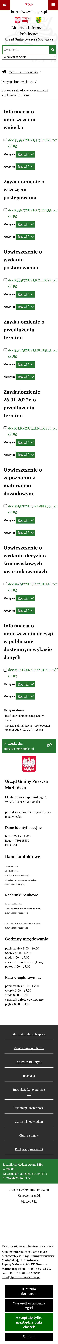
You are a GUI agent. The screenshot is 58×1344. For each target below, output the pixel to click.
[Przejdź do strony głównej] (29, 30)
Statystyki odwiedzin (29, 1122)
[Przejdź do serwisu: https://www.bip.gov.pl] (29, 7)
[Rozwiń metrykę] (25, 154)
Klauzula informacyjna (29, 1291)
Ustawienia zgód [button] (29, 1195)
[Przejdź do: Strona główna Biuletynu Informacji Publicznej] (4, 72)
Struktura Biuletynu (29, 1062)
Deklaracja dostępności (29, 1108)
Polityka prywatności (29, 1149)
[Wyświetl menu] (53, 5)
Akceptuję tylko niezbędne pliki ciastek (29, 1322)
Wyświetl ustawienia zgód (29, 1305)
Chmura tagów (29, 1135)
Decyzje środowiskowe (18, 82)
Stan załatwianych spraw (29, 1034)
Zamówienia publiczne (29, 1048)
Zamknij (29, 1336)
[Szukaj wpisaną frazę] (53, 49)
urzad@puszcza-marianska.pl (21, 1277)
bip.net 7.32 (29, 1201)
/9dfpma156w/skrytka (17, 884)
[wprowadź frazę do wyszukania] (26, 49)
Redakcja (29, 1076)
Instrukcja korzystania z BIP (29, 1092)
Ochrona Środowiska (23, 72)
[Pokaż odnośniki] (5, 5)
